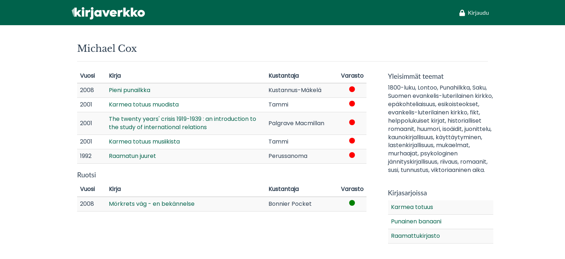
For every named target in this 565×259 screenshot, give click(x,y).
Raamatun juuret (132, 156)
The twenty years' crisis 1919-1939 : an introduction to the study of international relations (182, 123)
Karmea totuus (412, 207)
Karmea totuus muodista (144, 104)
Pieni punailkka (129, 90)
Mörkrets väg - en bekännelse (152, 204)
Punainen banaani (416, 221)
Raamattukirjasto (415, 236)
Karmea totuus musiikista (144, 141)
